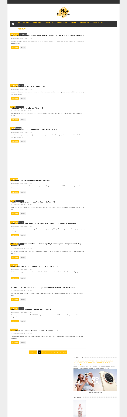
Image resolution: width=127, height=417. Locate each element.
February (91, 269)
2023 (88, 274)
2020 (88, 281)
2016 (88, 290)
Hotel (73, 22)
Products (37, 22)
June (89, 142)
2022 (88, 276)
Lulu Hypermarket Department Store (96, 334)
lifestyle (13, 109)
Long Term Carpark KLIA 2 (93, 322)
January (90, 271)
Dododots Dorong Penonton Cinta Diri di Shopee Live (102, 186)
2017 (88, 288)
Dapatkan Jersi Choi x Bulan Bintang (98, 211)
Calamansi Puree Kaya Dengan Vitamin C (61, 109)
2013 (88, 297)
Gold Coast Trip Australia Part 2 (94, 328)
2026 (88, 121)
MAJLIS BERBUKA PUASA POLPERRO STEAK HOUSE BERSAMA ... (101, 152)
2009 (88, 307)
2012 (88, 300)
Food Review (62, 22)
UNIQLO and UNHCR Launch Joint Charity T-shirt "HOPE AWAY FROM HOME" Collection (61, 293)
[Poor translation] (7, 388)
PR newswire (23, 34)
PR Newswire (98, 22)
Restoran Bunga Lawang (92, 347)
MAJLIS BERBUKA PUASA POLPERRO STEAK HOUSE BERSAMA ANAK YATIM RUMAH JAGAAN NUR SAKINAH (61, 35)
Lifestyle (49, 22)
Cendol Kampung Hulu (92, 336)
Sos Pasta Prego (90, 340)
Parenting (84, 22)
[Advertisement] (45, 70)
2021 (88, 279)
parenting (18, 130)
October (90, 132)
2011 (88, 302)
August (90, 137)
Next (62, 359)
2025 (88, 123)
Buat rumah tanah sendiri (93, 344)
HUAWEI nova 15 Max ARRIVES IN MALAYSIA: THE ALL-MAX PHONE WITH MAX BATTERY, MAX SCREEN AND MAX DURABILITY (100, 39)
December (91, 128)
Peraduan (22, 28)
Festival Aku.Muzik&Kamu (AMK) (97, 239)
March (90, 149)
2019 (88, 283)
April (89, 147)
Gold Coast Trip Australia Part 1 (94, 326)
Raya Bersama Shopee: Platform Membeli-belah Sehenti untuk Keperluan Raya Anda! (61, 226)
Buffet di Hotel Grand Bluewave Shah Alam (97, 332)
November (91, 130)
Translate (96, 113)
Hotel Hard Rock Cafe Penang (94, 324)
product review (20, 109)
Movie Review (23, 22)
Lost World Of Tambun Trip (93, 318)
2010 (88, 304)
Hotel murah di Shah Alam (93, 330)
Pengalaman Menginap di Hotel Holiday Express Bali (100, 320)
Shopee (21, 87)
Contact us (112, 368)
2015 (88, 293)
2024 (88, 126)
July (89, 139)
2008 (88, 309)
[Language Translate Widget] (94, 110)
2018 (88, 286)
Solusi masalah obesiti (92, 342)
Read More (49, 51)
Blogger (115, 374)
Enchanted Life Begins (28, 374)
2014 (88, 295)
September (91, 135)
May (89, 144)
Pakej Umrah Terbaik (91, 338)
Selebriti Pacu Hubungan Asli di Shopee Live (62, 87)
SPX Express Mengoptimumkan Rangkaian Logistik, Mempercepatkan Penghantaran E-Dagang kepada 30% (62, 248)
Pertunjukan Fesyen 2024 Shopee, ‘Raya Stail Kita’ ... (102, 233)
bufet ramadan (14, 34)
